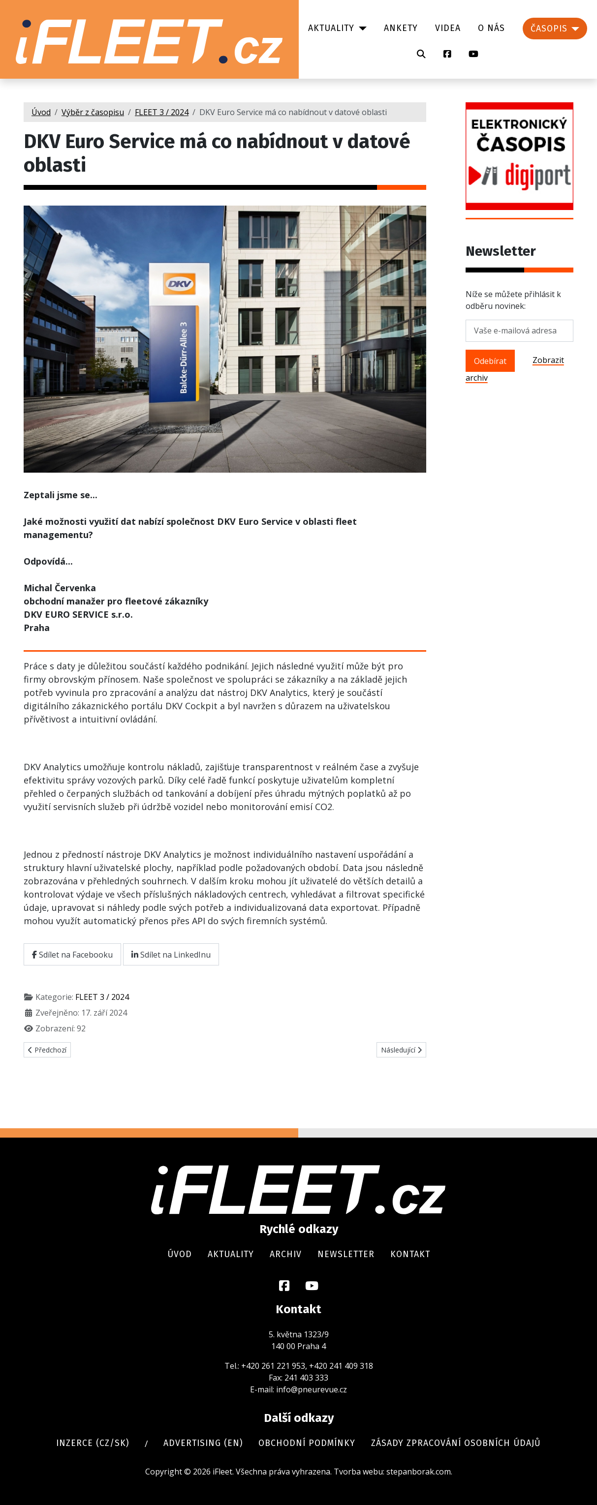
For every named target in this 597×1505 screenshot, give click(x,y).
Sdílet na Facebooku (72, 954)
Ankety (401, 28)
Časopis (549, 29)
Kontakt (410, 1254)
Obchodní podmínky (306, 1443)
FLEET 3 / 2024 (102, 997)
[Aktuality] (360, 28)
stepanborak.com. (419, 1471)
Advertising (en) (203, 1443)
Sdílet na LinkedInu (171, 954)
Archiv (286, 1254)
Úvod (179, 1254)
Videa (448, 28)
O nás (491, 28)
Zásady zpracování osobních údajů (456, 1443)
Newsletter (346, 1254)
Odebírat (490, 361)
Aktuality (331, 28)
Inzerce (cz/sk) (92, 1443)
